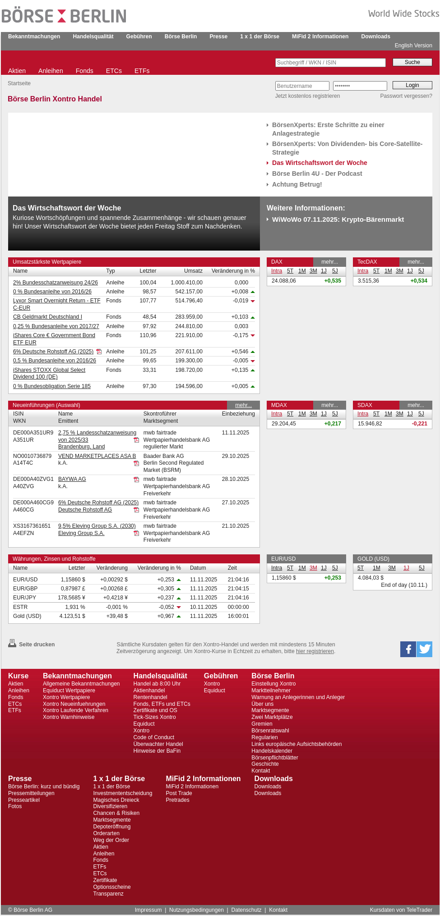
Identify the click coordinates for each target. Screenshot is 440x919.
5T (290, 271)
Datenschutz (246, 910)
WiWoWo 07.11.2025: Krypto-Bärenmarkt (338, 219)
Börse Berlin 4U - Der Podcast (317, 173)
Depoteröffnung (111, 826)
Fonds (84, 70)
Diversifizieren (110, 806)
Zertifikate (105, 880)
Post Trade (179, 793)
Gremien (261, 724)
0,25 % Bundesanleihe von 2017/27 (56, 326)
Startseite (19, 83)
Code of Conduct (154, 737)
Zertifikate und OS (155, 710)
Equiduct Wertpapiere (69, 690)
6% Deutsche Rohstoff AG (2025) (53, 351)
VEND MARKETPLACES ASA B (97, 456)
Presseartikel (24, 800)
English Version (413, 45)
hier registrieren (315, 651)
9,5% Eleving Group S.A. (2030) (97, 526)
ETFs (142, 70)
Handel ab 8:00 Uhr (157, 684)
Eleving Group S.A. (81, 533)
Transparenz (108, 894)
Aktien (17, 70)
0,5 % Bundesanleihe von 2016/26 (54, 360)
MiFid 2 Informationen (320, 36)
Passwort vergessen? (406, 96)
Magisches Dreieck (116, 800)
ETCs (114, 70)
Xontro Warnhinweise (68, 717)
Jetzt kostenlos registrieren (307, 96)
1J (324, 271)
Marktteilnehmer (271, 690)
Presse (219, 36)
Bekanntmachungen (34, 36)
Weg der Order (111, 840)
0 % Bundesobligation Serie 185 (52, 386)
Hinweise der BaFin (157, 751)
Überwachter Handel (158, 744)
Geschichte (264, 764)
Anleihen (50, 70)
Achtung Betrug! (297, 184)
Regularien (264, 737)
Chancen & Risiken (116, 813)
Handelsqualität (93, 36)
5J (335, 271)
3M (313, 271)
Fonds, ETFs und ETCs (162, 704)
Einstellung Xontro (273, 684)
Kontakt (260, 771)
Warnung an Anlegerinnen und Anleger (298, 697)
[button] (408, 649)
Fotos (15, 806)
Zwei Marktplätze (271, 717)
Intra (276, 271)
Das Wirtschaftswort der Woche (319, 162)
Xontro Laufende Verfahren (75, 710)
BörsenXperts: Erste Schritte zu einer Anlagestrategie (328, 129)
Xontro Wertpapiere (66, 697)
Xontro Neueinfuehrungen (74, 704)
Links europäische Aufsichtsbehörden (296, 744)
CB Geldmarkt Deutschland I (47, 317)
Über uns (262, 704)
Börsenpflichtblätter (274, 757)
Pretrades (177, 800)
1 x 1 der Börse (259, 36)
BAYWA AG (72, 479)
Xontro (142, 730)
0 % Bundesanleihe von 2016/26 (52, 291)
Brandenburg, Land (81, 446)
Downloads (375, 36)
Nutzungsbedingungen (196, 910)
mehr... (329, 262)
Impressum (148, 910)
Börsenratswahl (270, 730)
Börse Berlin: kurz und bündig (43, 786)
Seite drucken (31, 644)
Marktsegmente (270, 710)
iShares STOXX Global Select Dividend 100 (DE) (49, 373)
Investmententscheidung (122, 793)
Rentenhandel (150, 697)
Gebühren (139, 36)
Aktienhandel (149, 690)
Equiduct (144, 724)
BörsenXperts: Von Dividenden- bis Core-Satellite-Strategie (347, 147)
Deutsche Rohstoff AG (85, 510)
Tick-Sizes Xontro (155, 717)
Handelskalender (271, 751)
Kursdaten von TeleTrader (401, 910)
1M (302, 271)
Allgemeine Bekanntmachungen (81, 684)
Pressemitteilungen (31, 793)
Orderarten (106, 833)
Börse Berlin (181, 36)
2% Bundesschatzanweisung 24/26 (55, 282)
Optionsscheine (111, 887)
